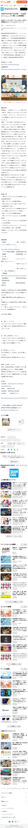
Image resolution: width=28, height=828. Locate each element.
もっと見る (23, 544)
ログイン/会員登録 (22, 2)
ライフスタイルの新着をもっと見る (14, 601)
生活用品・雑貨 (11, 443)
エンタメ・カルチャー (6, 440)
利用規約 (4, 811)
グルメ (11, 5)
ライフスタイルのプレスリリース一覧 (15, 788)
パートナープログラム (7, 808)
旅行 (15, 5)
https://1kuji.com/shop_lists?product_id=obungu (13, 69)
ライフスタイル (11, 437)
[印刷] (17, 449)
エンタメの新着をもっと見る (14, 664)
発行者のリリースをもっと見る (14, 536)
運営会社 (4, 805)
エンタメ (6, 5)
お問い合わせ (14, 461)
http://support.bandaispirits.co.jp (9, 410)
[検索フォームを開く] (14, 2)
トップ (2, 788)
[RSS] (18, 822)
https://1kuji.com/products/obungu (10, 64)
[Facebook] (8, 449)
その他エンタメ (20, 443)
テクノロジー (17, 440)
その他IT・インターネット (7, 446)
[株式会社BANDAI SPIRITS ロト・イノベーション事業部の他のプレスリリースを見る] (23, 9)
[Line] (14, 449)
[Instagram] (15, 822)
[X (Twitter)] (11, 449)
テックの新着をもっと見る (14, 726)
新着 (2, 5)
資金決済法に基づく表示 (8, 817)
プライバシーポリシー (7, 814)
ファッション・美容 (22, 5)
